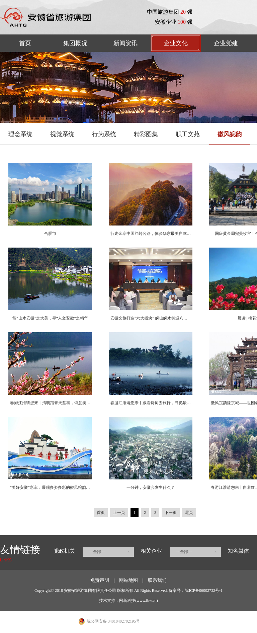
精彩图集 (146, 134)
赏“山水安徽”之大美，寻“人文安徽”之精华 (50, 318)
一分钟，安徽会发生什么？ (150, 487)
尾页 (189, 512)
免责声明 (99, 580)
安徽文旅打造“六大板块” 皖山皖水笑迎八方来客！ (154, 318)
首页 (25, 43)
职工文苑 (188, 134)
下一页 (171, 512)
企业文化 (176, 43)
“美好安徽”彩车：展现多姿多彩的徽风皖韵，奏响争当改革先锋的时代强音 (76, 487)
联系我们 (157, 580)
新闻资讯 (125, 43)
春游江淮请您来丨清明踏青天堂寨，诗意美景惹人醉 (56, 402)
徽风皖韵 (230, 134)
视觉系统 (62, 134)
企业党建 (226, 43)
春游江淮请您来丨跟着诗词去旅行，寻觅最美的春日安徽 (160, 402)
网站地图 (128, 580)
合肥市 (50, 233)
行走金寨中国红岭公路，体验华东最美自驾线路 (152, 233)
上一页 (119, 512)
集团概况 (75, 43)
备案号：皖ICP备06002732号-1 (196, 590)
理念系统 (20, 134)
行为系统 (104, 134)
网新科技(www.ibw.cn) (138, 600)
